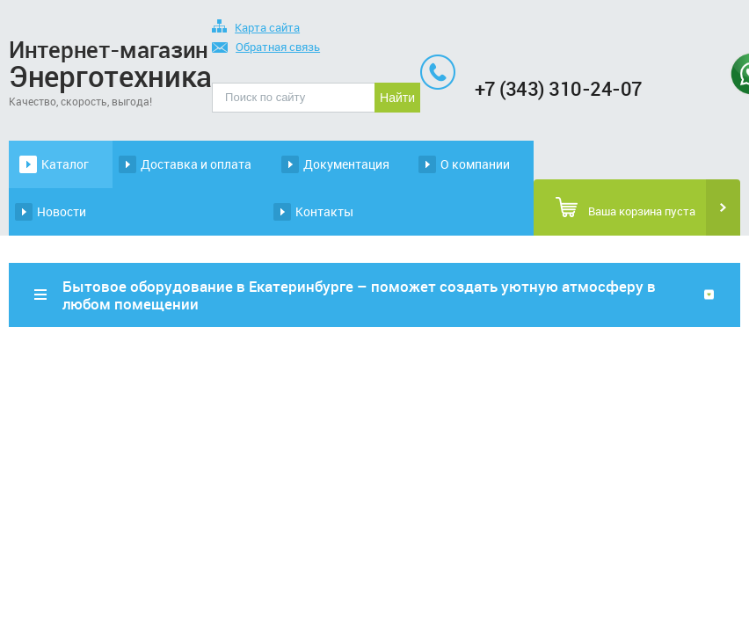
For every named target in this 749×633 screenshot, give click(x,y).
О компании (475, 164)
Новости (61, 211)
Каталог (65, 164)
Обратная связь (266, 48)
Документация (346, 164)
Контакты (324, 211)
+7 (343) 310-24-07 (559, 88)
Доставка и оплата (196, 164)
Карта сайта (256, 28)
